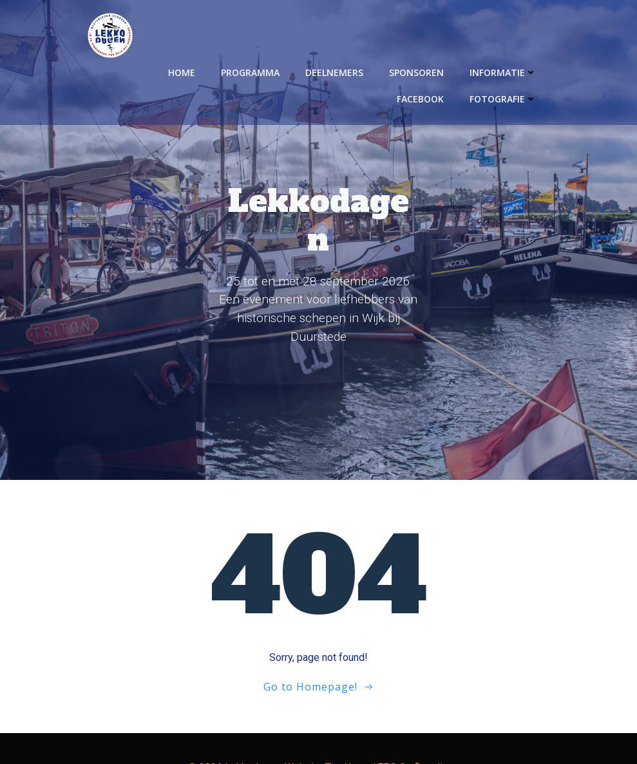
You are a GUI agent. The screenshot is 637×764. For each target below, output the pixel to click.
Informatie (504, 71)
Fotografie (504, 97)
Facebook (421, 97)
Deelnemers (336, 71)
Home (182, 71)
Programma (251, 71)
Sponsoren (417, 71)
